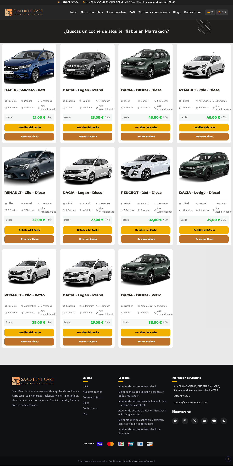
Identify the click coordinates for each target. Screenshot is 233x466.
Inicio (73, 12)
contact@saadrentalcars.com (190, 402)
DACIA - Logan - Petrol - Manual (83, 90)
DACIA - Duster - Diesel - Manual (141, 90)
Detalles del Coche (29, 127)
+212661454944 (70, 2)
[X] (194, 421)
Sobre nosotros (116, 12)
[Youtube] (214, 421)
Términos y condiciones (154, 12)
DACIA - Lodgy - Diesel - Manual (199, 193)
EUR (222, 12)
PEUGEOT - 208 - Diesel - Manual (141, 193)
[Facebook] (175, 421)
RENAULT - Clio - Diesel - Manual (24, 193)
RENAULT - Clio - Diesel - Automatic (199, 90)
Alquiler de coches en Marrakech (137, 386)
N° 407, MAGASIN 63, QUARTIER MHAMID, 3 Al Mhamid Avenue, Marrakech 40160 (130, 2)
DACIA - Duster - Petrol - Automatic (141, 295)
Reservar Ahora (30, 136)
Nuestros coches (92, 12)
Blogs (177, 12)
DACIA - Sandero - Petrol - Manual (24, 90)
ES (210, 12)
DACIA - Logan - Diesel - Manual (83, 193)
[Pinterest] (223, 421)
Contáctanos (192, 12)
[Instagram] (185, 421)
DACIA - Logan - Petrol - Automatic (83, 295)
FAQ (132, 12)
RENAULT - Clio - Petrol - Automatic (24, 295)
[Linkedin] (204, 421)
